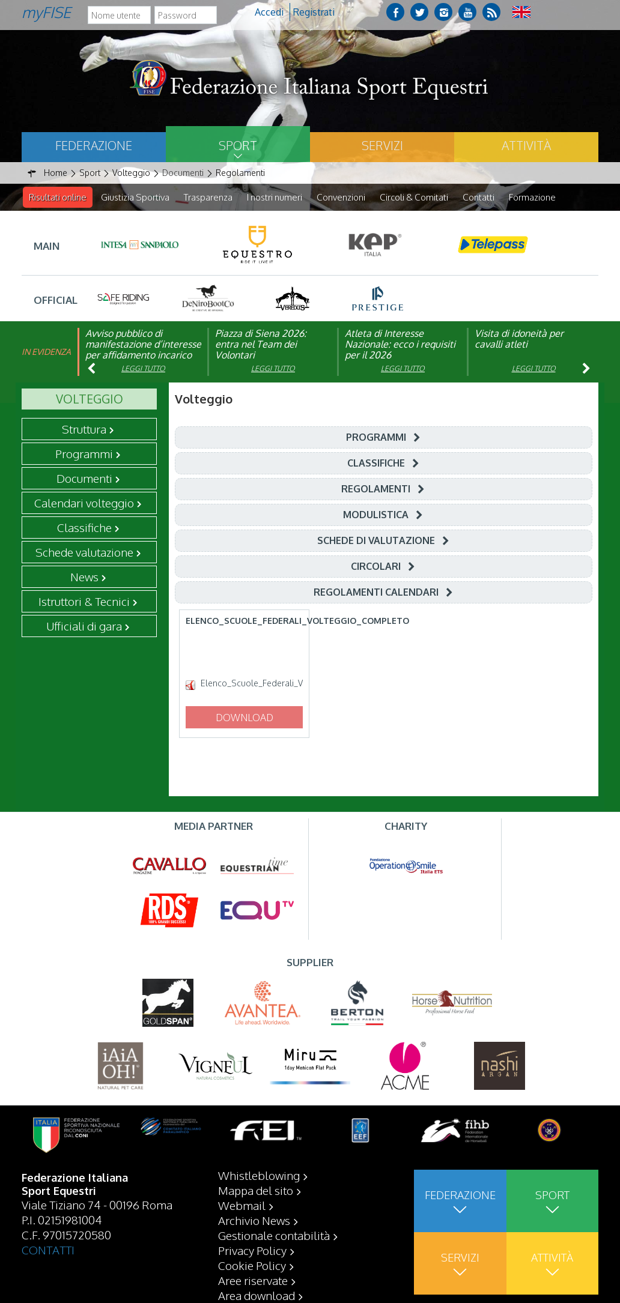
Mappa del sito (255, 1190)
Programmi (84, 454)
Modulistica (376, 515)
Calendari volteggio (84, 503)
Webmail (242, 1205)
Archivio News (254, 1220)
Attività (526, 145)
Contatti (478, 197)
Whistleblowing (259, 1175)
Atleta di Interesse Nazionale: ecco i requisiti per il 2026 (400, 344)
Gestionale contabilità (274, 1235)
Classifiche (84, 528)
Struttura (84, 429)
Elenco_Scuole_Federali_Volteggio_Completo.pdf (252, 684)
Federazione (93, 145)
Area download (256, 1295)
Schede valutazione (84, 552)
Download (244, 718)
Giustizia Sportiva (135, 197)
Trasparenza (208, 197)
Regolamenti (375, 489)
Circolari (376, 567)
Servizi (382, 145)
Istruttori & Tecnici (84, 601)
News (84, 577)
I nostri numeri (274, 197)
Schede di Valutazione (376, 541)
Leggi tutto (143, 368)
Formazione (532, 197)
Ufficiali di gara (84, 626)
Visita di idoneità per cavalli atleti (519, 339)
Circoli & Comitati (414, 197)
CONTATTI (48, 1249)
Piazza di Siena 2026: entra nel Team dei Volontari (260, 344)
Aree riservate (253, 1280)
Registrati (314, 12)
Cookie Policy (252, 1265)
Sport (238, 145)
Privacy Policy (252, 1250)
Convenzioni (341, 197)
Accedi (269, 12)
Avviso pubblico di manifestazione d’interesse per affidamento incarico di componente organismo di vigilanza (143, 355)
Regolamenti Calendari (376, 593)
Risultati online (58, 197)
